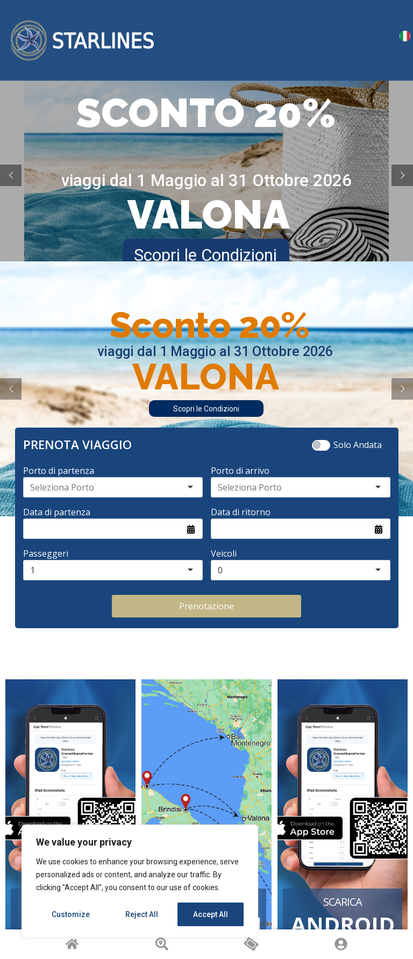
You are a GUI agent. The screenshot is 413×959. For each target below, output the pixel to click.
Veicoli (224, 553)
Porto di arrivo (240, 470)
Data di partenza (56, 512)
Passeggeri (45, 553)
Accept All (210, 914)
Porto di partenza (58, 470)
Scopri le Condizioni (206, 408)
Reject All (141, 914)
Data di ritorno (240, 512)
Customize (71, 914)
